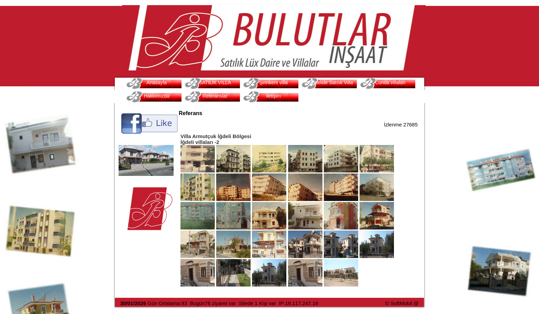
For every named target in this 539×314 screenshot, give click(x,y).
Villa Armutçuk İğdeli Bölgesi (215, 136)
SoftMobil (401, 303)
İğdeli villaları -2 (199, 142)
